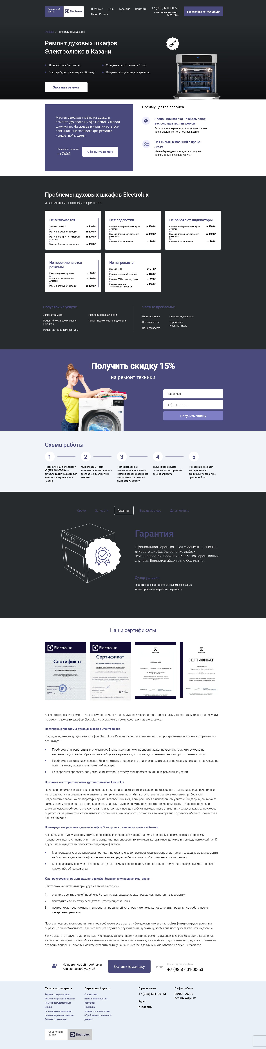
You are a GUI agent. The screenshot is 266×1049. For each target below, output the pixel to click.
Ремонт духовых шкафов (58, 1011)
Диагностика (179, 510)
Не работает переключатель (178, 323)
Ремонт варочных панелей (59, 1015)
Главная (49, 31)
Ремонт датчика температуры (61, 329)
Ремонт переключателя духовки (107, 320)
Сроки (81, 510)
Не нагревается (122, 262)
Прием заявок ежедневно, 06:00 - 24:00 (166, 13)
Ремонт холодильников (57, 994)
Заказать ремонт (66, 87)
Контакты (141, 8)
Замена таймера (52, 314)
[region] (74, 231)
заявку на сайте (63, 473)
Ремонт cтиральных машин (60, 998)
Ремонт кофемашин (55, 1019)
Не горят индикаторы (181, 316)
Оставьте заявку (129, 966)
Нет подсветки (121, 220)
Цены (111, 8)
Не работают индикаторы (191, 220)
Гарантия (124, 8)
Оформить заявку (100, 152)
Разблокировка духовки (102, 314)
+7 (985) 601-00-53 (164, 8)
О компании (90, 994)
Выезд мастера (150, 510)
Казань (103, 14)
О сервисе (97, 8)
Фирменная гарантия (95, 998)
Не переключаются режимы (65, 264)
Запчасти (101, 510)
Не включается (62, 220)
